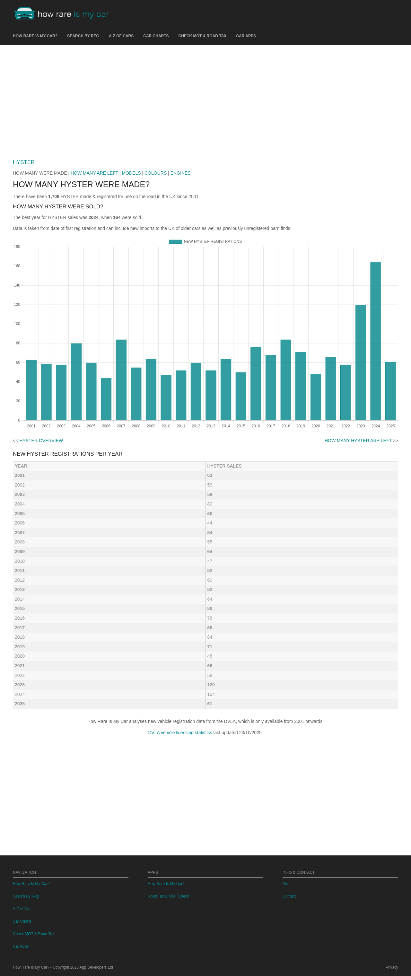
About (288, 883)
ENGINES (181, 173)
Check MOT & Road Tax (203, 36)
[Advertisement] (205, 99)
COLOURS (155, 173)
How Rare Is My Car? (35, 36)
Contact (289, 896)
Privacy (392, 967)
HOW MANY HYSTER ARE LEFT (358, 440)
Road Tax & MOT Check (168, 896)
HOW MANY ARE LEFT (94, 173)
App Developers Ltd (96, 967)
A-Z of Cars (121, 36)
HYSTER (24, 162)
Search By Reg (83, 36)
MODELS (131, 173)
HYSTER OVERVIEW (41, 440)
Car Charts (156, 36)
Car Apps (246, 36)
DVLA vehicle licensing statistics (180, 732)
